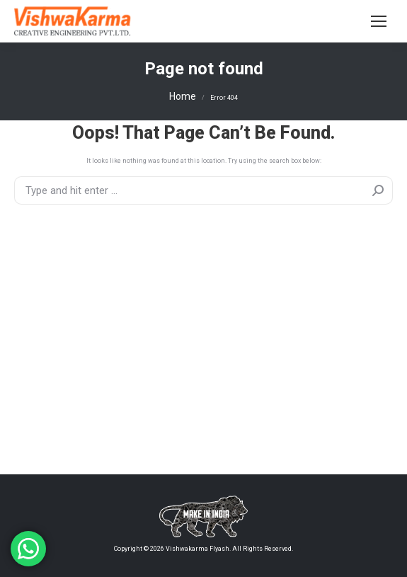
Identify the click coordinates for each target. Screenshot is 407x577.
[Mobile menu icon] (379, 21)
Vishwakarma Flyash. (197, 548)
